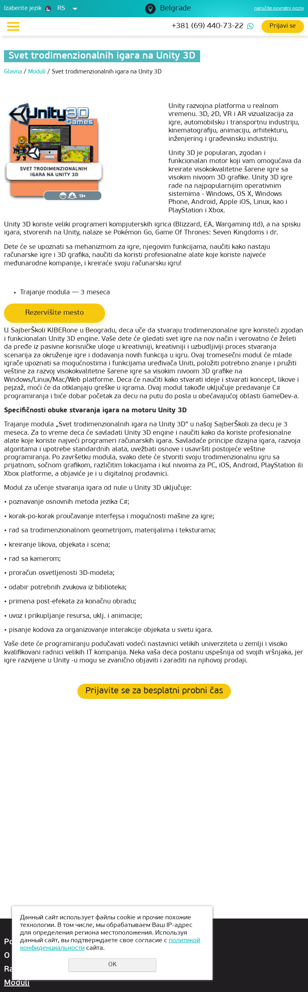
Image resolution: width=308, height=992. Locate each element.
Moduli (17, 983)
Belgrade (175, 8)
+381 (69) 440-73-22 (207, 26)
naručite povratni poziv (279, 8)
